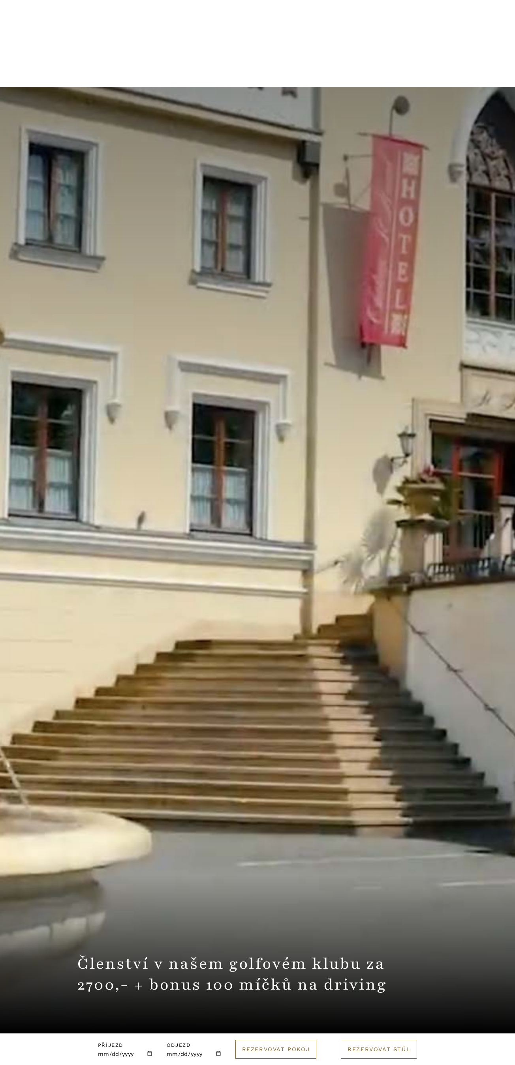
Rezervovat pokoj (276, 1049)
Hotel (78, 73)
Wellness (191, 73)
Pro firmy (292, 73)
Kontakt (366, 28)
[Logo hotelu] (257, 33)
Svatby (242, 73)
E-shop (436, 73)
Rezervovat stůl (379, 1049)
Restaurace (131, 73)
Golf (393, 73)
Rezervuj (473, 28)
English (416, 28)
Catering (348, 73)
